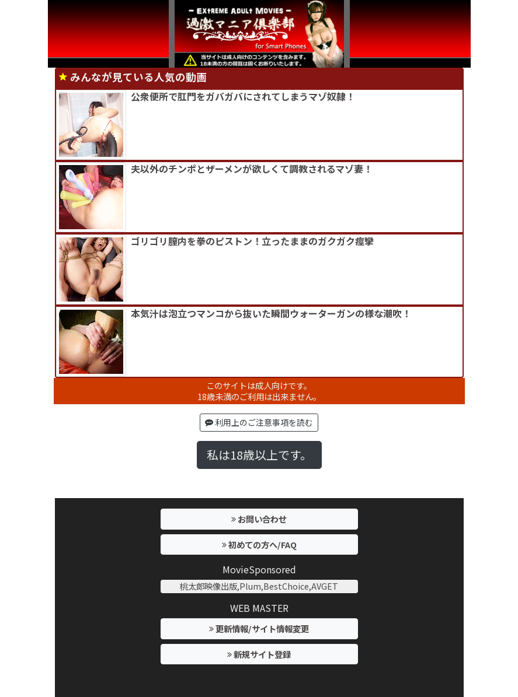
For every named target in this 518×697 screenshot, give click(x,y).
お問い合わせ (259, 519)
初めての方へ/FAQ (259, 544)
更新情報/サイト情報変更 (259, 628)
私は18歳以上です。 (259, 454)
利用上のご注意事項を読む (259, 422)
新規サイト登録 (259, 654)
